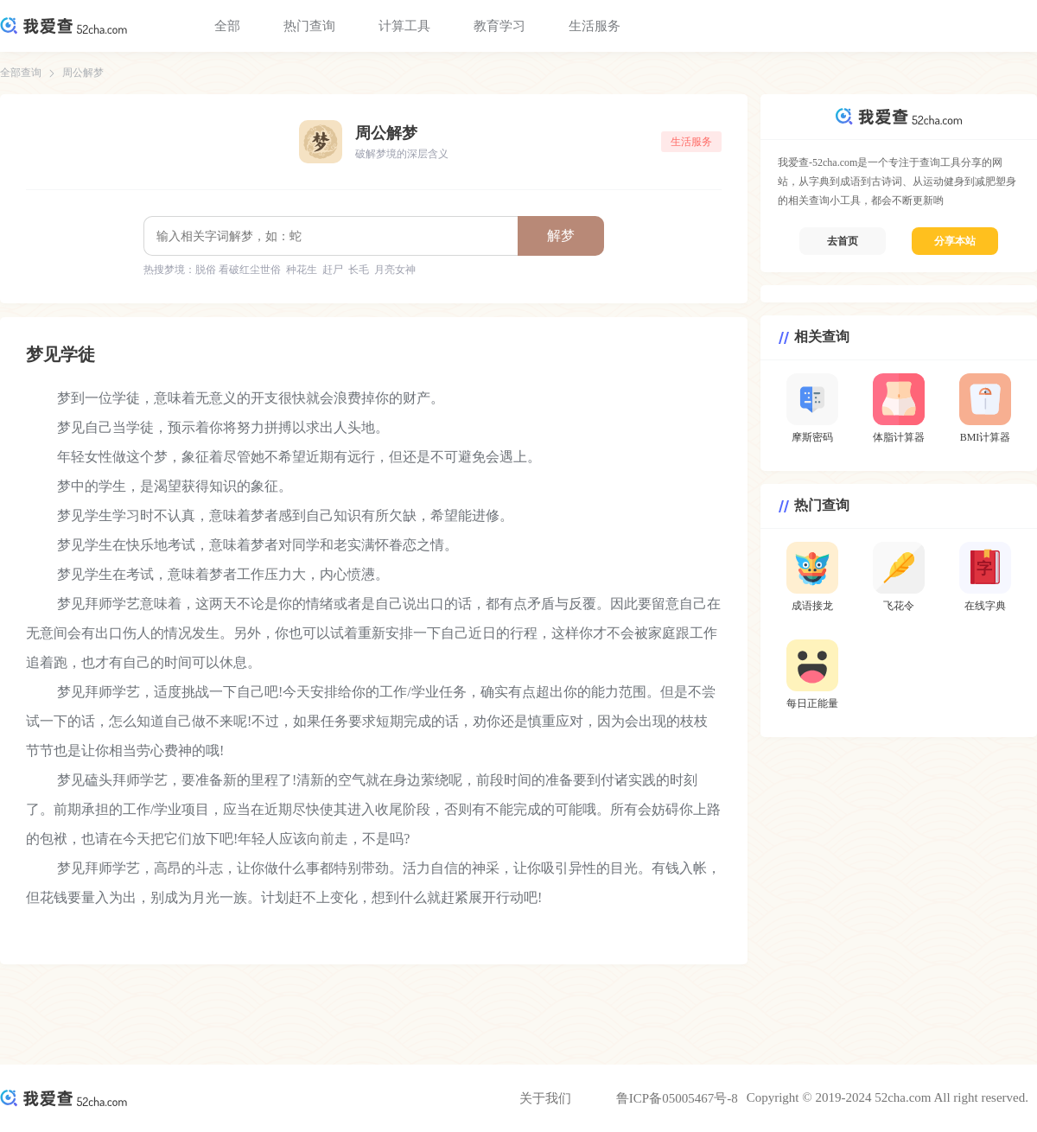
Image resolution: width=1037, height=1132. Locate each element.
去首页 (842, 241)
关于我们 (545, 1098)
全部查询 (20, 73)
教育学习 (499, 26)
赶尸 (332, 270)
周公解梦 (83, 73)
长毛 (358, 270)
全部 (227, 26)
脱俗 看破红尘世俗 (238, 270)
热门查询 (309, 26)
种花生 (301, 270)
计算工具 (404, 26)
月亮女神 (395, 270)
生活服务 (594, 26)
